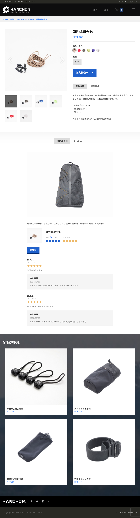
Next (62, 60)
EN (136, 2)
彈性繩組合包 (42, 19)
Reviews (78, 141)
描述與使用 (62, 141)
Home (5, 19)
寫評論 (33, 250)
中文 (131, 2)
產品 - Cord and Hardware (22, 19)
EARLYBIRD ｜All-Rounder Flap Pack (19, 2)
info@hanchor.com (127, 512)
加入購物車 (84, 72)
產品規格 (95, 86)
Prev (10, 60)
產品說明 (80, 86)
